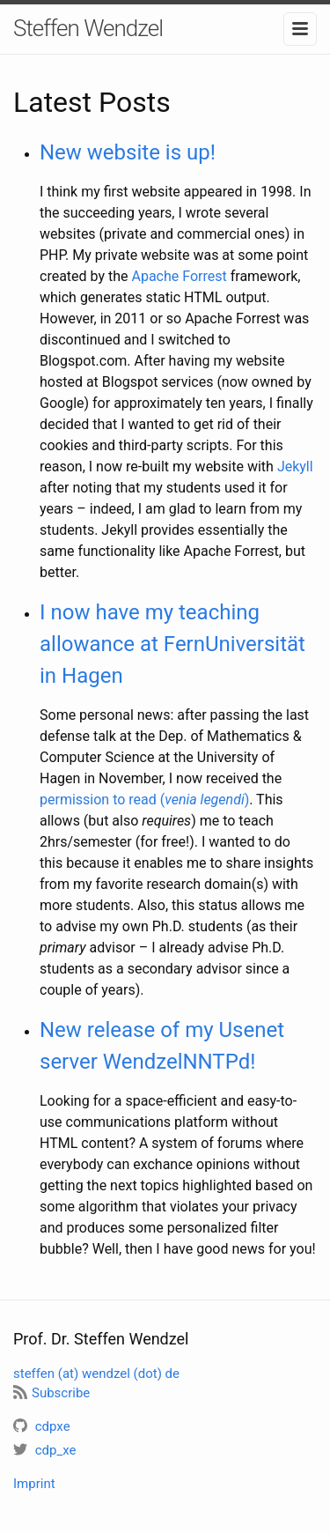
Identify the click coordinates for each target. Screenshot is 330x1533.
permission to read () (144, 799)
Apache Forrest (178, 276)
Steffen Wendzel (88, 28)
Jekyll (295, 466)
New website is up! (128, 152)
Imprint (34, 1484)
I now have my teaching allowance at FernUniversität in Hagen (172, 644)
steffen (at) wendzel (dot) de (96, 1373)
